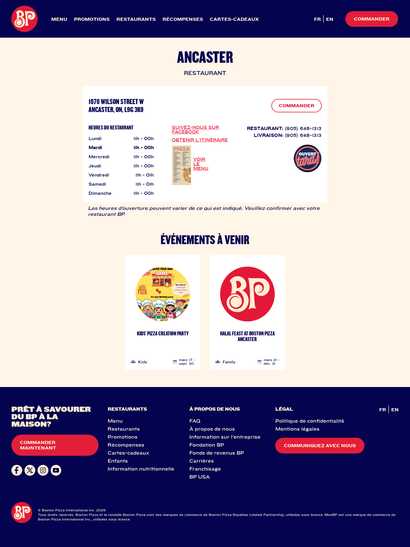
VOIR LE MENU (200, 164)
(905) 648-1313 (303, 128)
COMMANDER (296, 105)
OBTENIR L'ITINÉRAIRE (200, 139)
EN (329, 19)
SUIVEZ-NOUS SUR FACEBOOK (195, 129)
